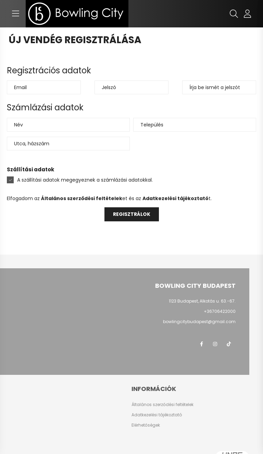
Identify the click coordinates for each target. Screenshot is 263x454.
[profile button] (247, 14)
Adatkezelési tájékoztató (157, 415)
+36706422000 (220, 311)
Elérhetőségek (146, 425)
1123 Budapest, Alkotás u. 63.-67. (202, 301)
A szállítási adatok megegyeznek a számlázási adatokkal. (85, 179)
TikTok (229, 344)
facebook (201, 344)
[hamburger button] (15, 14)
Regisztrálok (131, 214)
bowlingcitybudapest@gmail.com (199, 321)
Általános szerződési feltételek (162, 404)
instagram (215, 344)
